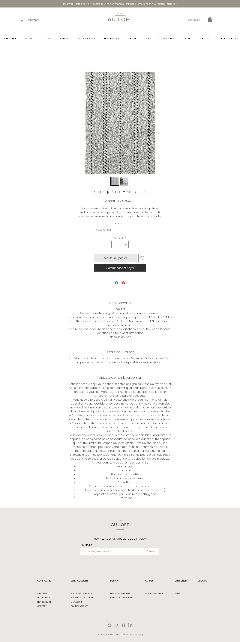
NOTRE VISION (44, 597)
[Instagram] (116, 625)
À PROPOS (42, 593)
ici (174, 3)
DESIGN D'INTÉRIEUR (120, 593)
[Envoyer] (150, 551)
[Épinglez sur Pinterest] (123, 283)
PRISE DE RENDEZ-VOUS (121, 597)
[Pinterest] (109, 625)
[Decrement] (114, 244)
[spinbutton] (120, 244)
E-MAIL (86, 545)
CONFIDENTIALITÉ (79, 606)
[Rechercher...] (40, 20)
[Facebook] (123, 625)
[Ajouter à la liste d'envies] (142, 258)
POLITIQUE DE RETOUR (82, 593)
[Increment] (126, 244)
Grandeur (120, 223)
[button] (210, 19)
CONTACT (41, 606)
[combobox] (120, 230)
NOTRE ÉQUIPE (44, 602)
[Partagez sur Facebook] (116, 283)
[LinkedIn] (130, 625)
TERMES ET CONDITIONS (82, 597)
